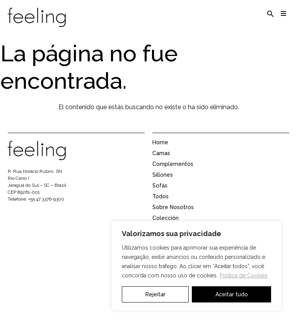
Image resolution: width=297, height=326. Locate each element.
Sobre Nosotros (173, 215)
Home (160, 150)
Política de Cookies (244, 275)
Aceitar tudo (231, 294)
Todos (160, 204)
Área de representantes (183, 312)
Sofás (159, 193)
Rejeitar (155, 294)
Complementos (172, 172)
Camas (161, 161)
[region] (196, 266)
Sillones (162, 182)
